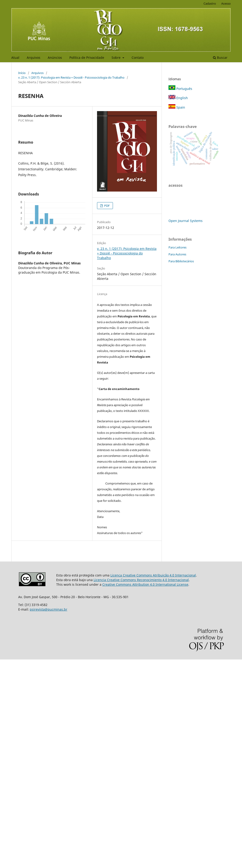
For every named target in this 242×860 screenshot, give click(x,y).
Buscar (220, 57)
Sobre (116, 57)
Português (180, 88)
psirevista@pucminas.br (48, 609)
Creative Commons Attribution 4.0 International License (145, 584)
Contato (138, 57)
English (178, 98)
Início (22, 73)
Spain (176, 107)
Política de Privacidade (86, 57)
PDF (106, 206)
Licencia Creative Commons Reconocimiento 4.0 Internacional (141, 580)
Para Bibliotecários (181, 261)
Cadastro (210, 3)
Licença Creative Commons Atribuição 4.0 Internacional (153, 575)
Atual (15, 57)
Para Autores (177, 254)
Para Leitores (177, 247)
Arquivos (33, 57)
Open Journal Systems (185, 221)
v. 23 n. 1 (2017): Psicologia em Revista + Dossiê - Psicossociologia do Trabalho (71, 77)
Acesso (226, 3)
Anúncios (55, 57)
